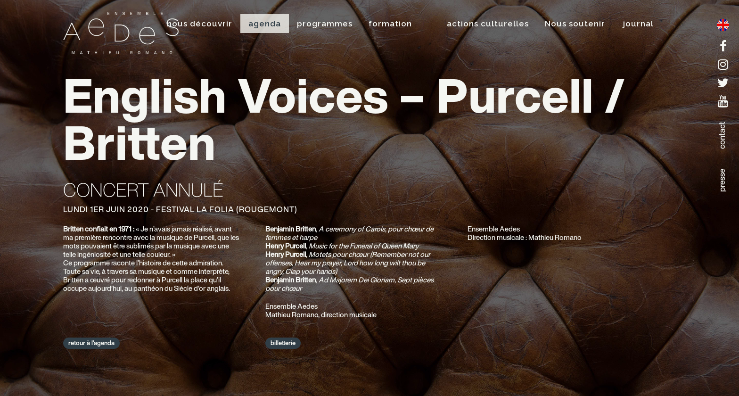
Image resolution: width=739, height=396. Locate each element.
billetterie (283, 342)
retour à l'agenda (91, 342)
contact (722, 135)
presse (722, 180)
